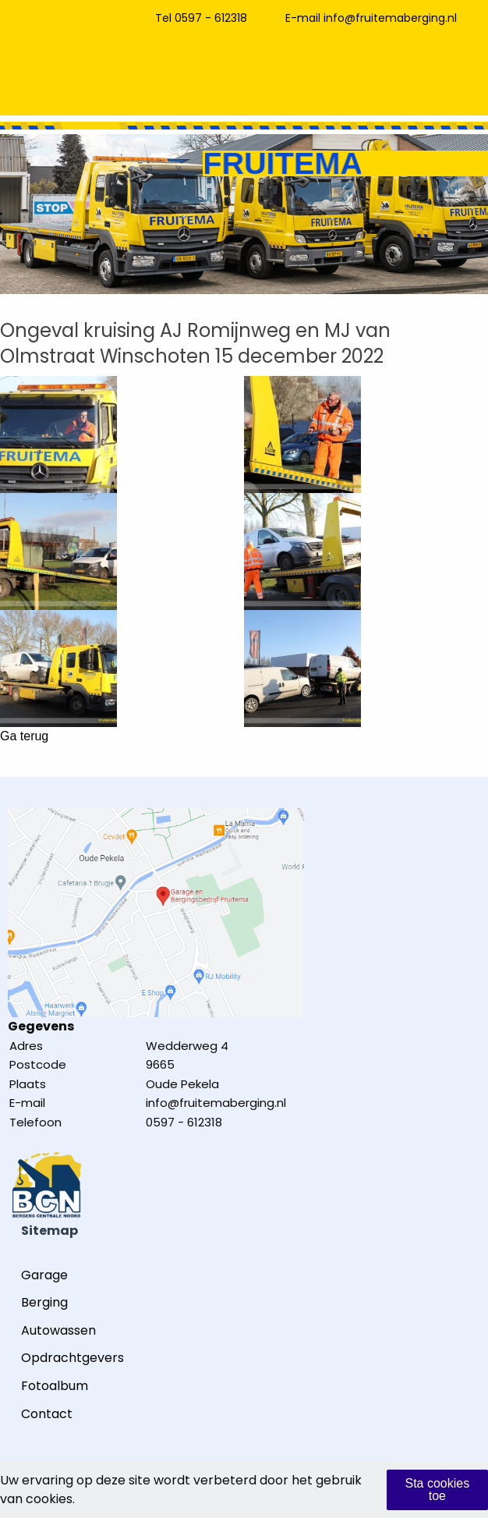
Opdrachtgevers (72, 1358)
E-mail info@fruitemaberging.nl (371, 18)
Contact (46, 1414)
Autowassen (58, 1330)
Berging (44, 1302)
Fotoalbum (54, 1386)
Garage (44, 1275)
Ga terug (24, 736)
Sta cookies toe (437, 1489)
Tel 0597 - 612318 (201, 18)
